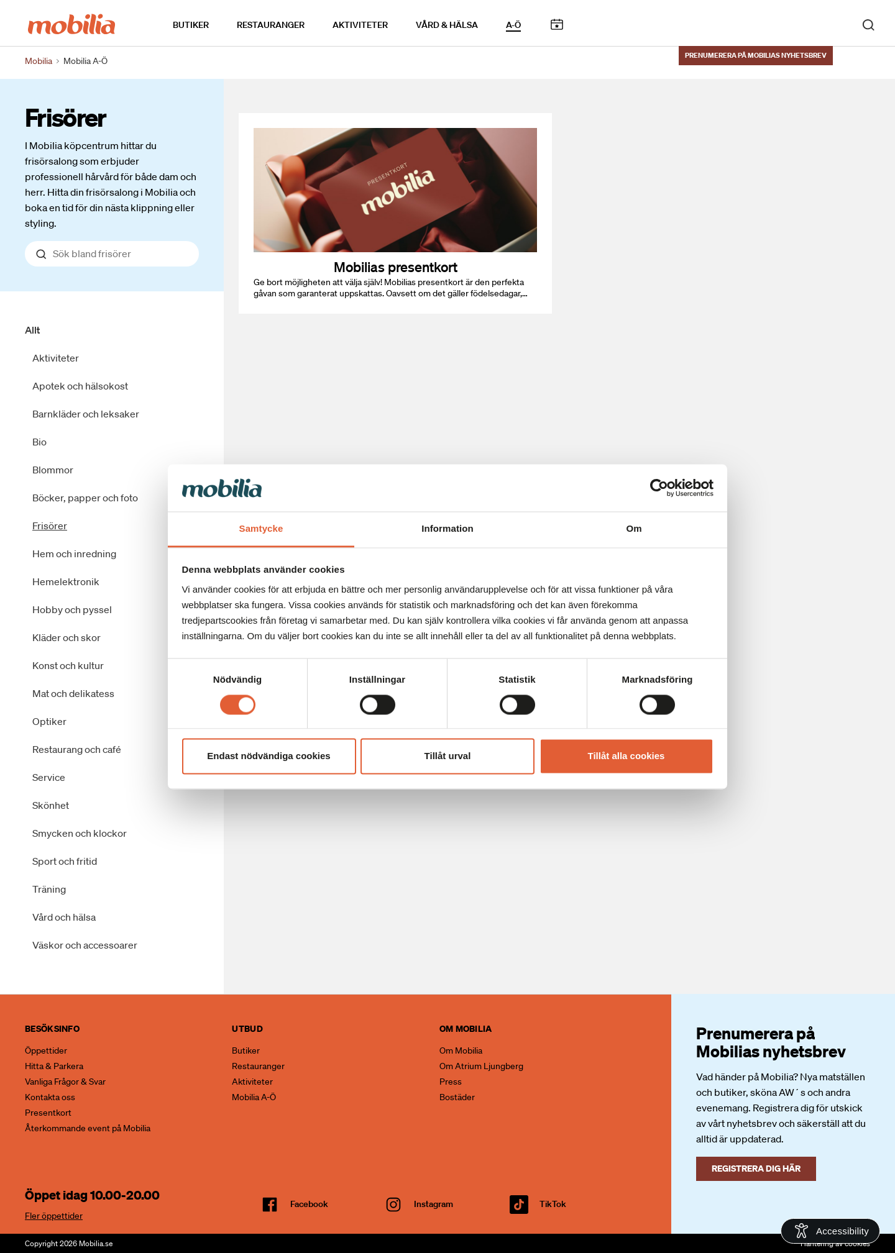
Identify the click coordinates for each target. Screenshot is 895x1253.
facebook (309, 1204)
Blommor (52, 469)
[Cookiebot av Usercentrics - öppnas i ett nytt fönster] (659, 487)
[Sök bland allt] (112, 254)
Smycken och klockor (79, 833)
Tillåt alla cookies (626, 756)
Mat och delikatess (73, 693)
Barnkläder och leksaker (85, 414)
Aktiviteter (360, 24)
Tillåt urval (448, 756)
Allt (32, 330)
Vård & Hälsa (447, 24)
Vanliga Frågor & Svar (65, 1081)
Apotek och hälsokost (80, 386)
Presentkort (48, 1112)
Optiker (49, 721)
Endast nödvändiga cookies (268, 756)
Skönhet (50, 805)
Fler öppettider (54, 1215)
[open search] (868, 23)
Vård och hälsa (64, 917)
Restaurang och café (76, 749)
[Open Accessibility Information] (830, 1231)
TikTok (552, 1204)
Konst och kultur (68, 665)
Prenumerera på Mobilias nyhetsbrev (756, 54)
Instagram (433, 1204)
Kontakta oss (50, 1097)
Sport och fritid (64, 861)
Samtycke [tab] (261, 529)
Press (450, 1081)
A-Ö (513, 24)
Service (48, 777)
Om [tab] (633, 529)
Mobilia (38, 60)
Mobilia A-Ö (254, 1097)
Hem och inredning (74, 553)
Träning (49, 889)
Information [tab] (447, 529)
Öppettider (46, 1050)
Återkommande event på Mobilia (87, 1128)
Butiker (191, 24)
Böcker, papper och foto (85, 497)
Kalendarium (556, 24)
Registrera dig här (756, 1168)
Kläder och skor (66, 637)
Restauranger (271, 24)
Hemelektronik (65, 581)
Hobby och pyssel (72, 609)
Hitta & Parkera (54, 1066)
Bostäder (457, 1097)
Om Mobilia (460, 1050)
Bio (39, 441)
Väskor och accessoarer (84, 945)
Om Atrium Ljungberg (481, 1066)
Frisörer (65, 117)
